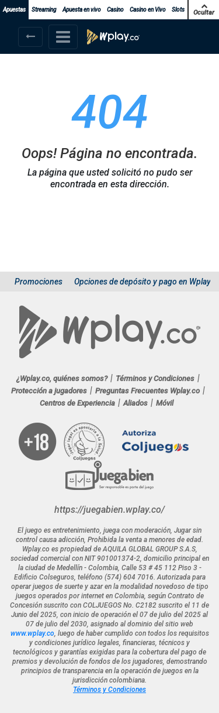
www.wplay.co (32, 633)
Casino (115, 9)
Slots (178, 9)
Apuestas (14, 9)
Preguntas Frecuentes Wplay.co (147, 390)
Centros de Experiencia (77, 403)
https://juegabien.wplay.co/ (109, 509)
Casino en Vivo (148, 9)
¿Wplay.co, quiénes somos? (61, 378)
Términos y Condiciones (155, 378)
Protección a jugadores (49, 390)
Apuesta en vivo (81, 9)
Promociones (38, 281)
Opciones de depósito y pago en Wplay (142, 281)
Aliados (135, 403)
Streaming (44, 9)
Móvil (164, 403)
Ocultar (203, 9)
